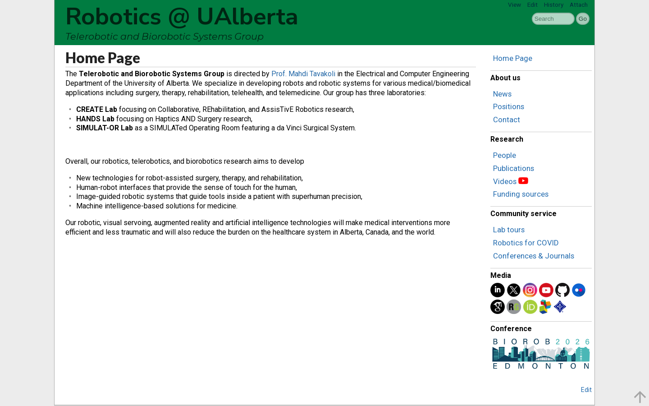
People (504, 155)
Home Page (512, 58)
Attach (579, 4)
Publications (513, 168)
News (502, 93)
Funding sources (520, 193)
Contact (506, 119)
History (553, 4)
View (514, 4)
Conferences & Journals (533, 255)
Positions (508, 106)
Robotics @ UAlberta (181, 16)
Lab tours (509, 229)
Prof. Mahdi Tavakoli (303, 73)
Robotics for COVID (526, 242)
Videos (504, 181)
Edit (532, 4)
